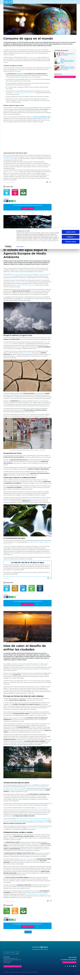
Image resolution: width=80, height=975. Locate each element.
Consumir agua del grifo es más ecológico (67, 54)
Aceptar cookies (71, 3)
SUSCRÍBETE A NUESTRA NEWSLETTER (65, 76)
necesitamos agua (8, 158)
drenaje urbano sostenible (25, 859)
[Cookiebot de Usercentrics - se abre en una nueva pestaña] (8, 18)
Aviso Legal (5, 972)
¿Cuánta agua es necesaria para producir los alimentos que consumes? (67, 68)
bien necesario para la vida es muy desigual (35, 109)
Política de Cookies (31, 14)
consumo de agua (33, 57)
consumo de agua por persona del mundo (24, 92)
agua (17, 49)
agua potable (20, 73)
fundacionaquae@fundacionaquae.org (12, 966)
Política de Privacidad (14, 972)
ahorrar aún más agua (12, 171)
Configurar (71, 8)
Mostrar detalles (20, 18)
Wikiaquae (62, 52)
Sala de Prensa (34, 972)
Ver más (28, 932)
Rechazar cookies (70, 13)
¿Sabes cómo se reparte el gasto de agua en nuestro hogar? (67, 61)
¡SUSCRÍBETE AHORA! (27, 208)
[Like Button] (47, 182)
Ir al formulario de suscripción (69, 962)
